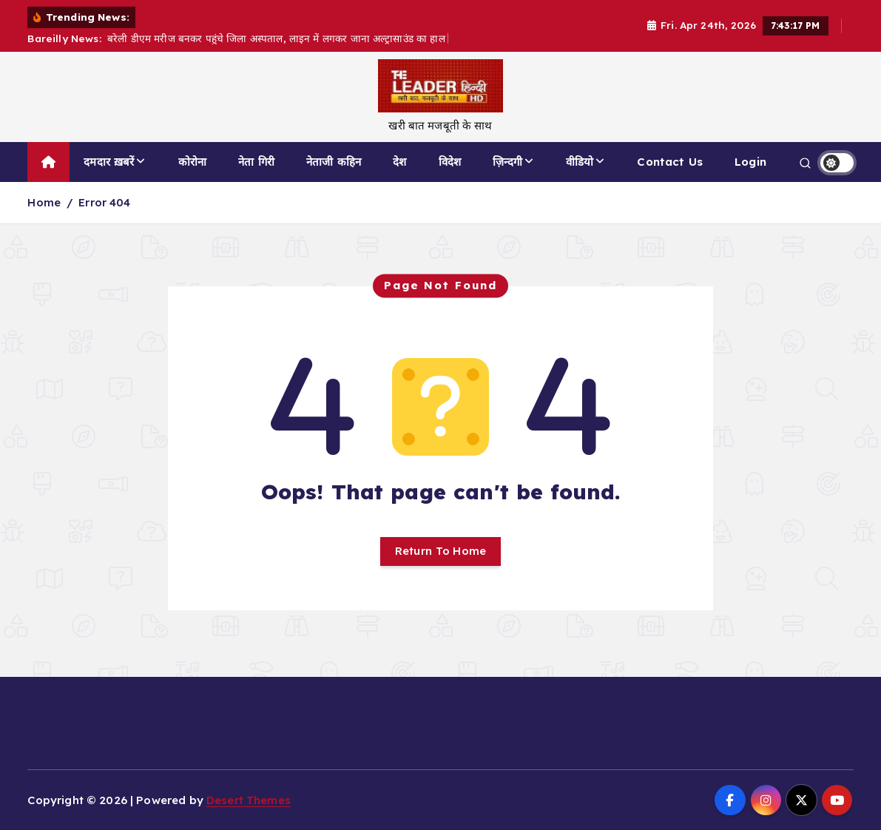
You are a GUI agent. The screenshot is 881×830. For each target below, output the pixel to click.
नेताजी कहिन (333, 162)
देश (399, 162)
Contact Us (670, 162)
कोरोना (192, 162)
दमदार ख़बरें (109, 162)
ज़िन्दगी (507, 162)
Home (44, 202)
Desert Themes (248, 800)
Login (750, 162)
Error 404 (104, 202)
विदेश (450, 162)
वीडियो (579, 162)
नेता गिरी (256, 162)
